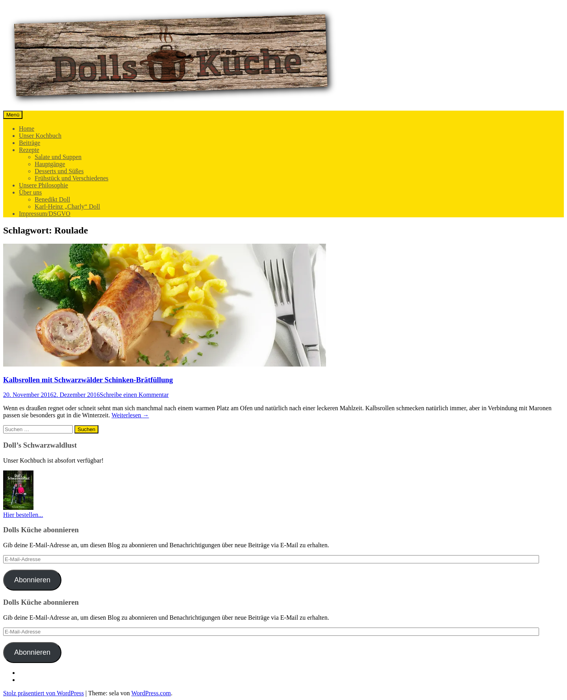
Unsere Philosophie (43, 185)
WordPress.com (150, 693)
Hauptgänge (50, 164)
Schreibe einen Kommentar (134, 394)
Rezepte (29, 149)
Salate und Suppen (58, 157)
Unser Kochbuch (40, 135)
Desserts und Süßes (59, 171)
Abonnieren (32, 580)
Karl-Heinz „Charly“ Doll (67, 206)
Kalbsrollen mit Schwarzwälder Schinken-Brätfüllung (88, 380)
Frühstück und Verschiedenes (71, 178)
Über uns (30, 192)
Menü (12, 115)
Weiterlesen (130, 415)
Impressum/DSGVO (44, 213)
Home (26, 128)
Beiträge (29, 142)
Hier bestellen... (23, 514)
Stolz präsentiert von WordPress (43, 693)
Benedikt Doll (52, 199)
